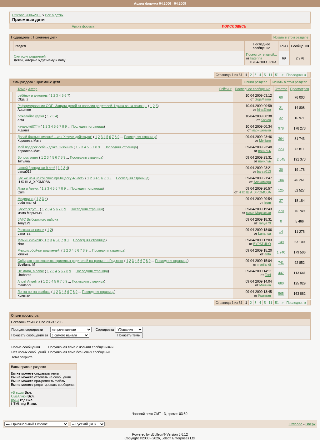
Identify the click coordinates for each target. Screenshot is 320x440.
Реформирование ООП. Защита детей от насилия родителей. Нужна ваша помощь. (82, 106)
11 (270, 75)
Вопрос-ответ (28, 157)
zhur (21, 244)
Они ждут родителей (30, 56)
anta (21, 120)
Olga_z (23, 99)
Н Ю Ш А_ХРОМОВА (34, 182)
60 (281, 97)
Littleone (295, 424)
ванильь (264, 151)
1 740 (281, 252)
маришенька (261, 130)
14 (281, 231)
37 (281, 200)
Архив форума (83, 26)
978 (281, 128)
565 (281, 293)
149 (281, 242)
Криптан (24, 295)
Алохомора (262, 182)
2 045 (281, 159)
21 (281, 108)
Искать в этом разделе (290, 37)
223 (281, 149)
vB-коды (17, 392)
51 (277, 75)
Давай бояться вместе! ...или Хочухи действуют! (55, 137)
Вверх (310, 424)
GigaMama (263, 99)
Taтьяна (24, 161)
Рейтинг (225, 89)
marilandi (264, 264)
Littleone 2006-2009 (26, 15)
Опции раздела (255, 82)
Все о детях (54, 15)
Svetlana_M (26, 264)
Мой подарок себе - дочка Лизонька (45, 147)
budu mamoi (27, 202)
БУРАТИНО (262, 244)
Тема (21, 89)
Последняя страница (88, 126)
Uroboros (24, 275)
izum (21, 192)
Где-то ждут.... (28, 209)
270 (281, 211)
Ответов (281, 89)
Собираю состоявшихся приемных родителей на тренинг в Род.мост (70, 261)
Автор (32, 89)
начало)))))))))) (29, 126)
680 (281, 283)
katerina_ (257, 58)
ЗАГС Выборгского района (38, 219)
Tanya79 (24, 223)
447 (281, 273)
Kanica (266, 120)
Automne (24, 109)
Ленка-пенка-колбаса (34, 292)
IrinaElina (264, 109)
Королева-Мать (29, 140)
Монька (265, 285)
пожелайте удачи (31, 116)
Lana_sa (24, 233)
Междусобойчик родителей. (39, 250)
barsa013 (24, 171)
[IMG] (15, 400)
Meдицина (25, 199)
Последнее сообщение (252, 89)
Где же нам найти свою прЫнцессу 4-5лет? (51, 178)
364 (281, 139)
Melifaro (265, 140)
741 (281, 262)
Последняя (296, 75)
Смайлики (19, 396)
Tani (268, 275)
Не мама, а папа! (31, 271)
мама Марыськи (30, 213)
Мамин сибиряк (30, 240)
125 (281, 190)
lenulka (23, 254)
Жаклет (23, 130)
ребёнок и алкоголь (33, 95)
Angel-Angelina (29, 281)
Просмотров (299, 89)
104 (281, 180)
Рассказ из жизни (31, 230)
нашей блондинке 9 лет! (36, 168)
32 (281, 118)
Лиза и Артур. (28, 188)
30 (281, 169)
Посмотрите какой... (261, 54)
